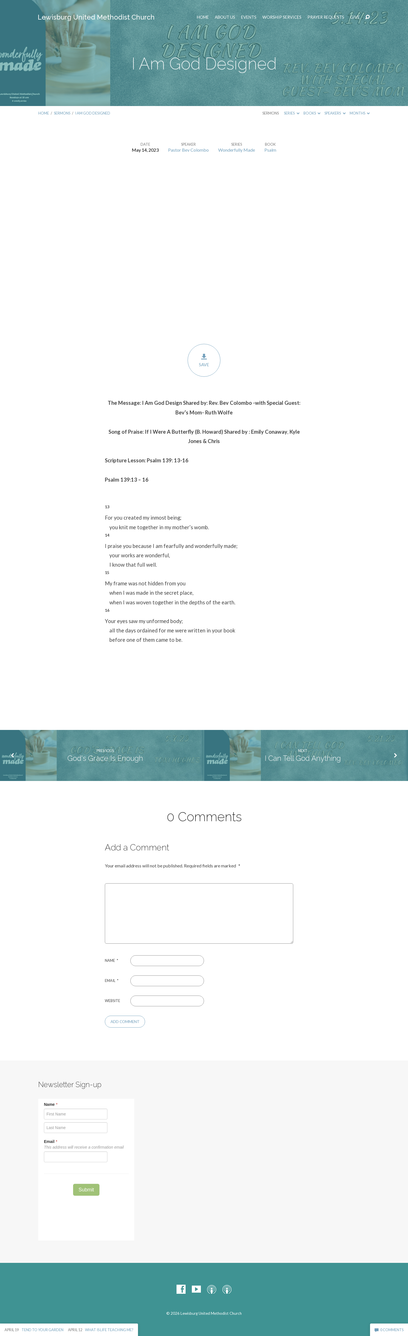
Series (291, 113)
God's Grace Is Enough (105, 758)
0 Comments (389, 1329)
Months (360, 113)
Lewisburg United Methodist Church (96, 17)
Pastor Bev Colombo (188, 150)
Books (311, 113)
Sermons (62, 113)
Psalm (270, 150)
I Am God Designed (92, 113)
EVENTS (248, 17)
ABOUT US (225, 17)
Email (111, 980)
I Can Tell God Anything (303, 758)
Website (112, 1000)
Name (111, 960)
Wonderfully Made (236, 150)
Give (355, 17)
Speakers (334, 113)
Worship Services (281, 17)
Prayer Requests (325, 17)
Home (203, 17)
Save (204, 360)
